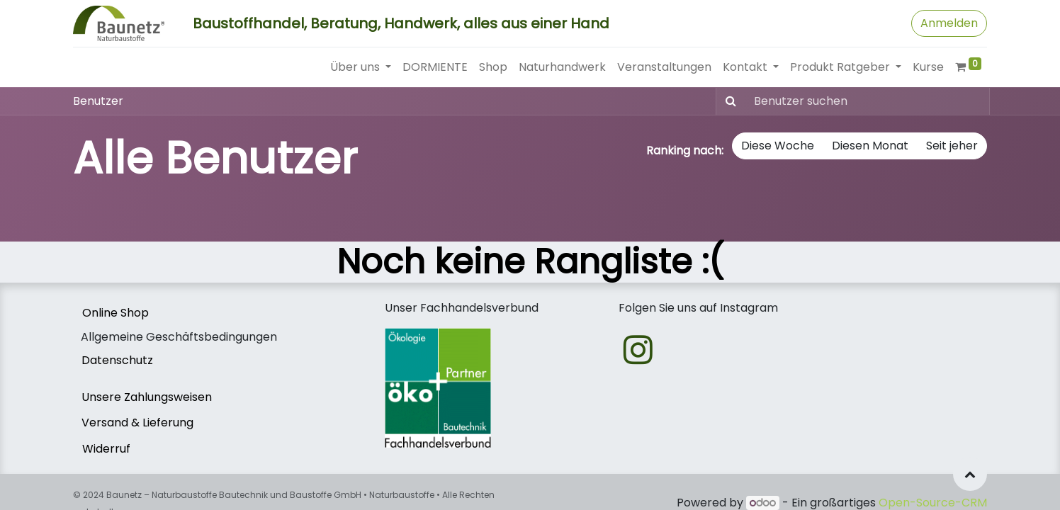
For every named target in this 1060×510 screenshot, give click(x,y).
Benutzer (98, 101)
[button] (970, 474)
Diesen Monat (870, 145)
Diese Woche (777, 145)
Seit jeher (952, 145)
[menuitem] (435, 67)
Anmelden (949, 23)
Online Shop (115, 313)
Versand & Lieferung (137, 422)
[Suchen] (728, 101)
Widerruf (106, 449)
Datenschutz (117, 360)
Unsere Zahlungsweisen (146, 397)
